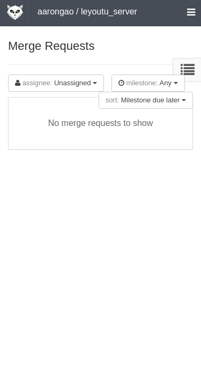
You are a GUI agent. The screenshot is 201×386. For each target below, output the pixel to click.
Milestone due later (146, 100)
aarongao (56, 11)
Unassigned (56, 83)
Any (148, 83)
